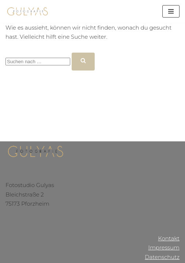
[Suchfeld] (37, 61)
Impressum (164, 247)
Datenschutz (162, 257)
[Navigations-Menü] (171, 11)
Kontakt (169, 238)
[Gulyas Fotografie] (27, 11)
